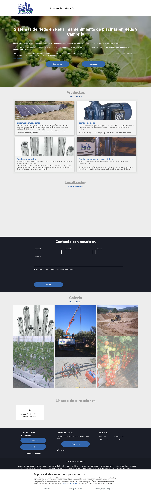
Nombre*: (37, 249)
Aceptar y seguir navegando (103, 489)
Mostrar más (18, 59)
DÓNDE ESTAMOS (76, 186)
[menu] (146, 8)
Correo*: (68, 249)
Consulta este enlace (70, 484)
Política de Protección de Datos (63, 269)
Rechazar (47, 489)
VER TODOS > (75, 96)
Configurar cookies (75, 489)
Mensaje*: (37, 257)
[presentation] (50, 276)
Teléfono (99, 249)
